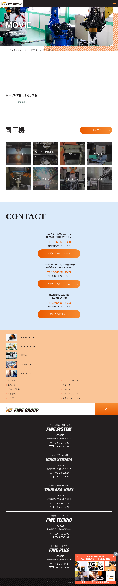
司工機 (34, 50)
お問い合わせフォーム (59, 253)
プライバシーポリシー (72, 398)
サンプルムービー (21, 50)
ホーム (9, 50)
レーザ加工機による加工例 (21, 95)
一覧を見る (96, 130)
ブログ (11, 398)
